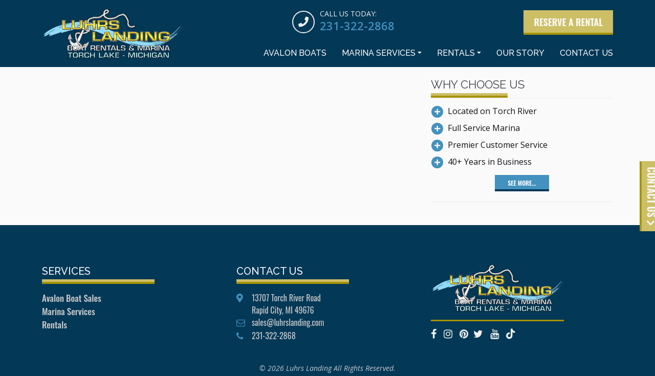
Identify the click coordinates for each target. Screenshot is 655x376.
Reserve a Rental (568, 22)
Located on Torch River (492, 111)
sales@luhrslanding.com (288, 322)
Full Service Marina (484, 128)
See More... (522, 183)
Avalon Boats (295, 53)
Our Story (520, 53)
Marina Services (379, 53)
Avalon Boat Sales (71, 298)
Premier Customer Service (498, 144)
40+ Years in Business (490, 161)
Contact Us (586, 53)
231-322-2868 (357, 25)
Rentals (456, 53)
